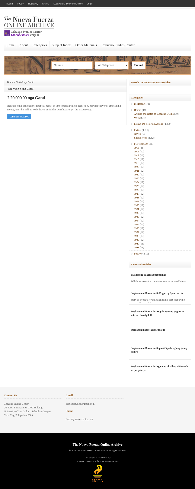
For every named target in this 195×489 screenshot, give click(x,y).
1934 (136, 220)
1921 (136, 170)
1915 (136, 147)
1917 (136, 155)
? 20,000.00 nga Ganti (26, 97)
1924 (136, 182)
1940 (136, 243)
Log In (90, 3)
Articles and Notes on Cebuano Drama (154, 113)
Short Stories (140, 137)
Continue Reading (19, 116)
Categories (39, 45)
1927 (136, 193)
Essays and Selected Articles (68, 3)
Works (137, 117)
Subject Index (61, 45)
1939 (136, 239)
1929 (136, 201)
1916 (136, 151)
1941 (136, 247)
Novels (137, 133)
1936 (136, 228)
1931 (136, 209)
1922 (136, 174)
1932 (136, 212)
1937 (136, 232)
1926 (136, 189)
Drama (45, 3)
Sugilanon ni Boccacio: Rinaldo (148, 329)
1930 (136, 205)
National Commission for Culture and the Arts (97, 461)
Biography (33, 3)
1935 (136, 224)
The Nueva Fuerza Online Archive (97, 444)
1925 (136, 186)
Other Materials (86, 45)
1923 (136, 178)
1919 (136, 163)
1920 (136, 166)
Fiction (9, 3)
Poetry (20, 3)
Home (10, 45)
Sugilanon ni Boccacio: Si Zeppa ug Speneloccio (157, 293)
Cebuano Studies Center (118, 45)
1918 (136, 159)
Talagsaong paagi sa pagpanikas (148, 274)
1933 (136, 216)
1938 (136, 235)
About (23, 45)
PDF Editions (141, 143)
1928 (136, 197)
